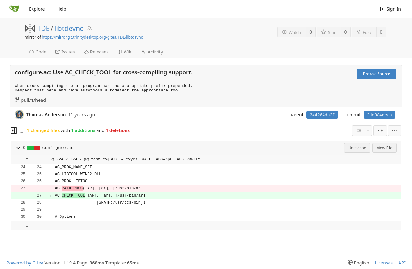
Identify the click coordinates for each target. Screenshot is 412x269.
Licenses (384, 263)
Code (38, 52)
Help (61, 9)
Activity (152, 52)
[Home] (14, 9)
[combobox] (362, 130)
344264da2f (322, 115)
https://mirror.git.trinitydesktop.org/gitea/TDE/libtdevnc (92, 37)
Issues (65, 52)
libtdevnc (68, 28)
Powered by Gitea (24, 263)
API (402, 263)
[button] (18, 148)
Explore (37, 9)
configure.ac (58, 147)
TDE (43, 28)
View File (384, 147)
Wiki (125, 52)
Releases (95, 52)
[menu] (394, 130)
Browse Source (376, 74)
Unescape (357, 147)
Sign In (390, 9)
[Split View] (380, 130)
